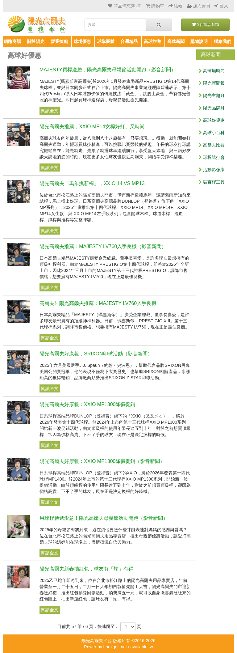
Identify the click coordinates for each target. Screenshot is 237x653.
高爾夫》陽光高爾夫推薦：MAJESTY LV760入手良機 (98, 303)
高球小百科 (212, 132)
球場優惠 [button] (82, 41)
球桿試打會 (212, 157)
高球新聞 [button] (176, 41)
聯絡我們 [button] (222, 41)
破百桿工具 (212, 182)
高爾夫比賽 (212, 144)
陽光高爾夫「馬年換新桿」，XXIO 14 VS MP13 (92, 183)
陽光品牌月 (212, 107)
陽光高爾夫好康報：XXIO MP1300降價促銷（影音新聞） (102, 461)
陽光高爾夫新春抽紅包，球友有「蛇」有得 (86, 568)
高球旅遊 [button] (152, 41)
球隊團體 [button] (105, 41)
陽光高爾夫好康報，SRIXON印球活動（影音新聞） (96, 353)
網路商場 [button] (12, 41)
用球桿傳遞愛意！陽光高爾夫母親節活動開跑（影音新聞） (104, 518)
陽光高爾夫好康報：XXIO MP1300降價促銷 (87, 404)
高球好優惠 (212, 120)
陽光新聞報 (212, 83)
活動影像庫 (212, 169)
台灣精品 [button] (129, 41)
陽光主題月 (212, 95)
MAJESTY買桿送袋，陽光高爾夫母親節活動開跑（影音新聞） (108, 69)
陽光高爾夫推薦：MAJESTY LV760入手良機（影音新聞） (103, 246)
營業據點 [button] (59, 41)
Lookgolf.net (115, 646)
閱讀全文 (49, 110)
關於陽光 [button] (35, 41)
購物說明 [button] (199, 41)
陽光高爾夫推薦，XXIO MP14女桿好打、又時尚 (92, 126)
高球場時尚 (212, 70)
